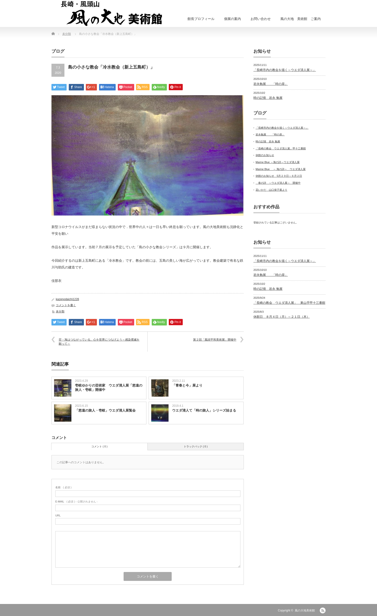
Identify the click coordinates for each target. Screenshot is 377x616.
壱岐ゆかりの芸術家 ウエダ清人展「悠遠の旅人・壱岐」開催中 (108, 387)
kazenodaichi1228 (67, 299)
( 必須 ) (63, 487)
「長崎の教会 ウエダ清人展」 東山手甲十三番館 (289, 303)
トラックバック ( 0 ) (196, 446)
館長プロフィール (201, 19)
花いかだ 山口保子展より (271, 189)
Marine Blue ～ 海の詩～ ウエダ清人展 (281, 169)
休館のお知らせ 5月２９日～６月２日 (279, 175)
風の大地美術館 (305, 610)
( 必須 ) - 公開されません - (76, 501)
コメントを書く (66, 305)
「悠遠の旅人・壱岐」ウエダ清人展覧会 (105, 410)
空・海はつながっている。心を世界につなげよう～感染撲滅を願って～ (99, 341)
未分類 (66, 34)
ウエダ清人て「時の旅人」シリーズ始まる (204, 410)
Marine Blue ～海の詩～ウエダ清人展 (278, 162)
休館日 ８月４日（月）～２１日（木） (281, 316)
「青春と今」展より (187, 385)
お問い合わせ (261, 19)
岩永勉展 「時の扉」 (270, 84)
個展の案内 (232, 19)
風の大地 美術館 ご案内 (300, 19)
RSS (323, 610)
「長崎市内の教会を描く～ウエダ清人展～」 (284, 70)
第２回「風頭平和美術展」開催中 (214, 339)
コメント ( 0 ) (99, 446)
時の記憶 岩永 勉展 (268, 98)
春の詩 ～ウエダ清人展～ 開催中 (278, 182)
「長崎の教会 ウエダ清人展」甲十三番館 (281, 148)
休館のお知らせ (265, 155)
